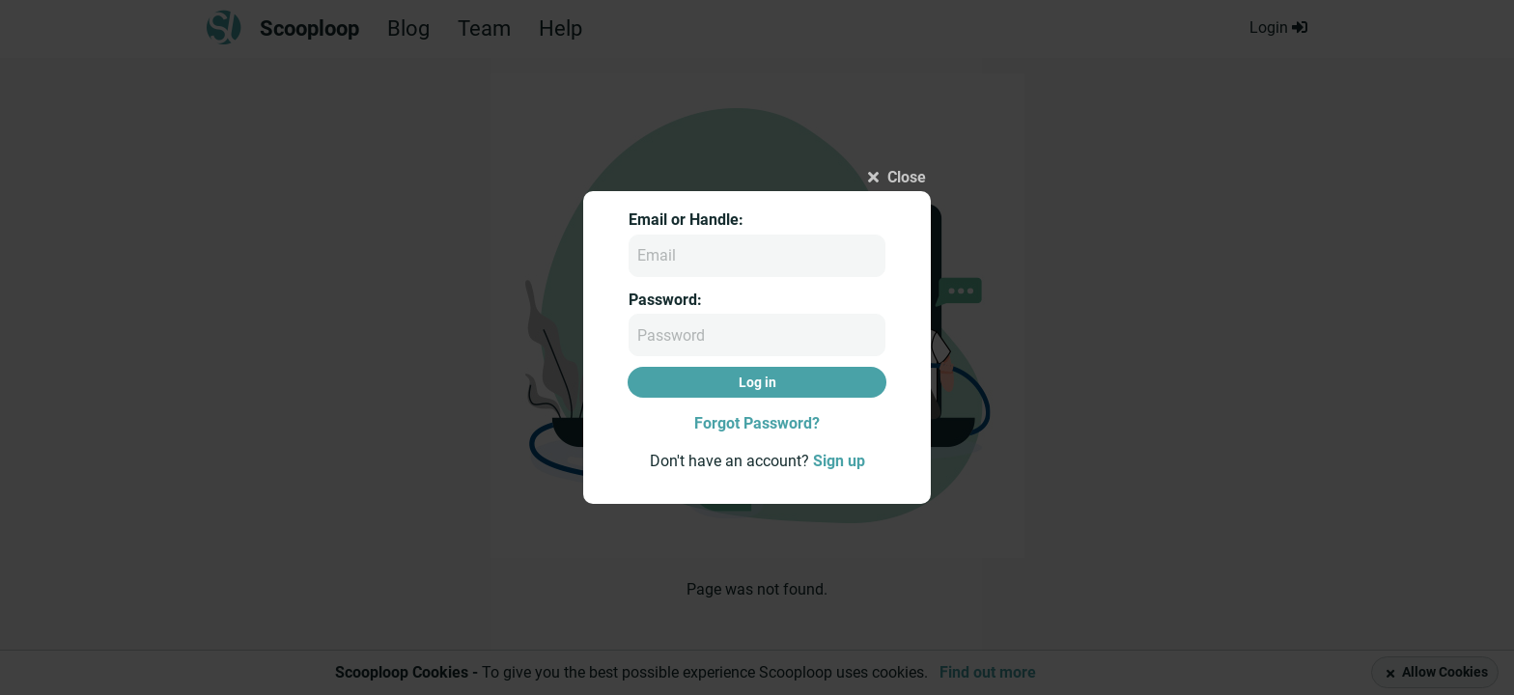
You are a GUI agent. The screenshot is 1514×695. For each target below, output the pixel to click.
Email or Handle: (686, 219)
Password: (665, 300)
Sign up (839, 461)
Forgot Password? (757, 423)
